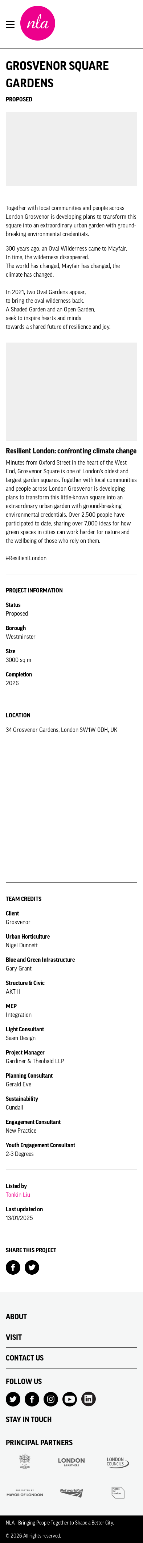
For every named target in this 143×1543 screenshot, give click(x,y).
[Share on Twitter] (32, 1266)
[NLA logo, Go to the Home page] (37, 24)
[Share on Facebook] (13, 1266)
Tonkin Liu (18, 1194)
